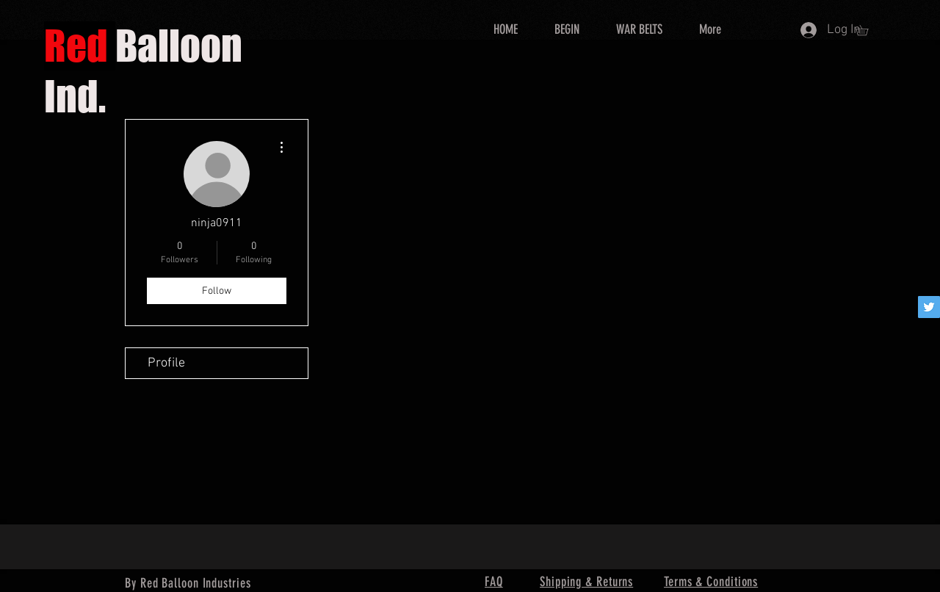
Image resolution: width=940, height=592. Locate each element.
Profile (166, 363)
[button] (867, 30)
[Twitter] (929, 307)
